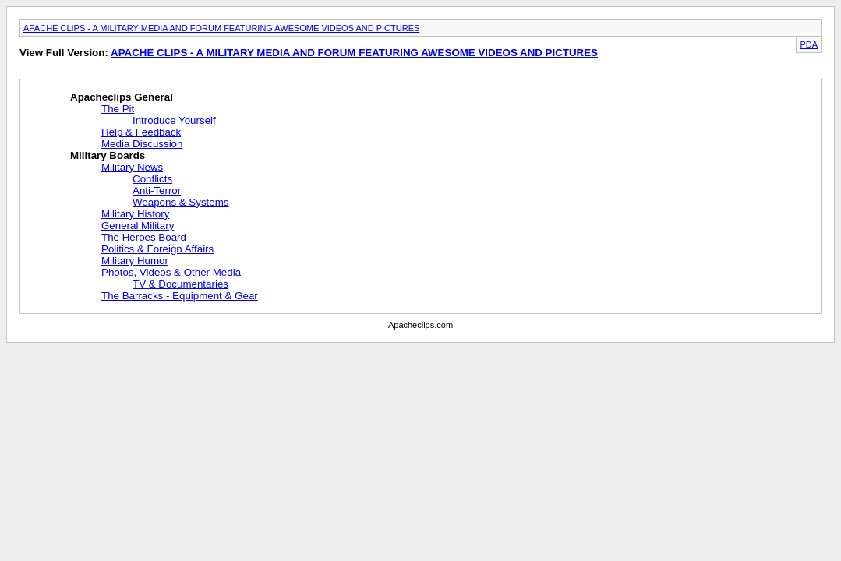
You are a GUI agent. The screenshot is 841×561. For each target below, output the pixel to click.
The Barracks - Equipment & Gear (179, 296)
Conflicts (152, 179)
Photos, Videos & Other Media (171, 272)
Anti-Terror (157, 190)
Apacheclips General (121, 97)
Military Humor (134, 260)
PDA (809, 44)
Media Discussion (141, 144)
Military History (135, 214)
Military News (132, 167)
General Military (137, 225)
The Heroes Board (143, 237)
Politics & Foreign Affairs (157, 249)
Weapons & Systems (180, 202)
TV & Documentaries (180, 284)
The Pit (117, 109)
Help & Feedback (141, 132)
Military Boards (107, 155)
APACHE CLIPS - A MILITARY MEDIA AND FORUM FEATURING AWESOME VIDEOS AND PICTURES (221, 28)
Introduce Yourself (174, 120)
